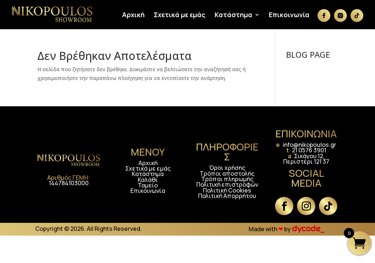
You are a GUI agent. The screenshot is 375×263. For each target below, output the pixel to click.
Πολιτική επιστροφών (227, 184)
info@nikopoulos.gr (309, 145)
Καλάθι (148, 180)
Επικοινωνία (289, 15)
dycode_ (308, 229)
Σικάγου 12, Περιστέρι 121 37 (306, 158)
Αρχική (133, 15)
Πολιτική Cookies (227, 190)
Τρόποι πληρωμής (227, 179)
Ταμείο (148, 185)
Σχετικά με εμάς (179, 15)
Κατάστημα (233, 15)
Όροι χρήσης (227, 168)
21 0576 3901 (309, 150)
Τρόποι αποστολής (227, 173)
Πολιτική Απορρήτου (227, 196)
